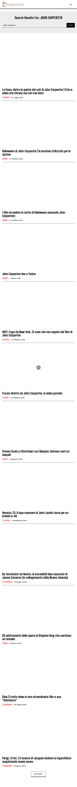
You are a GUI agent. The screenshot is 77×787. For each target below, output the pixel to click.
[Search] (71, 25)
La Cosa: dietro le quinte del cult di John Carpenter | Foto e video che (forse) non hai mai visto (37, 91)
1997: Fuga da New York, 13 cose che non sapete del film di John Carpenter (37, 333)
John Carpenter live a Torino (19, 274)
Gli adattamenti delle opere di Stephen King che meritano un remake (36, 637)
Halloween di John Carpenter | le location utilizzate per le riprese (36, 152)
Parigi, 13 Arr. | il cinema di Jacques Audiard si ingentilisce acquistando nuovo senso (36, 759)
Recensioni (7, 705)
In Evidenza (7, 582)
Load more (38, 774)
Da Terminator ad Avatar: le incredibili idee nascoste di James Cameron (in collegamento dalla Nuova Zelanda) (35, 575)
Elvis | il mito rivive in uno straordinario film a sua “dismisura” (31, 698)
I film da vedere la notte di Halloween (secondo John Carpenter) (33, 214)
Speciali (6, 97)
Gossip (5, 398)
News (5, 159)
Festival (6, 520)
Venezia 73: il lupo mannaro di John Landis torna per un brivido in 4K (35, 514)
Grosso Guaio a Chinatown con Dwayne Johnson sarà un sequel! (36, 453)
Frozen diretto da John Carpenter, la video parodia (32, 393)
